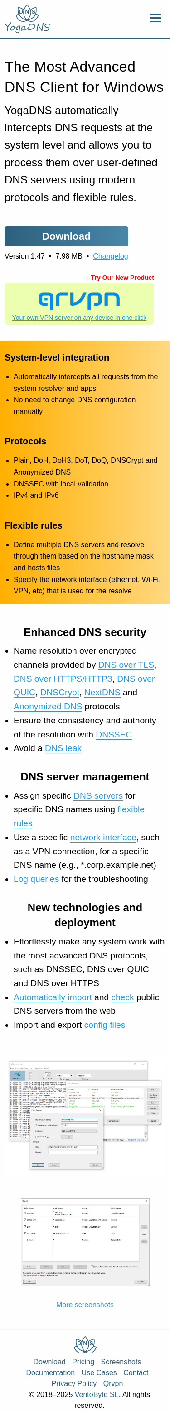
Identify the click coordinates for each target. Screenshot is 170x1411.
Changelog (110, 256)
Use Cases (99, 1373)
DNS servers (98, 795)
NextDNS (102, 692)
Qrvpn (113, 1383)
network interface (103, 837)
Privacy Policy (74, 1383)
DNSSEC (114, 734)
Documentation (50, 1373)
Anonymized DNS (48, 706)
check (122, 997)
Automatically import (53, 997)
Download (50, 1362)
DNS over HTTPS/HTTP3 (63, 679)
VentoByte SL (97, 1394)
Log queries (36, 879)
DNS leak (63, 748)
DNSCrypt (59, 692)
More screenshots (85, 1305)
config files (105, 1025)
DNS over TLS (126, 664)
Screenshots (121, 1362)
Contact (135, 1373)
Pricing (83, 1362)
